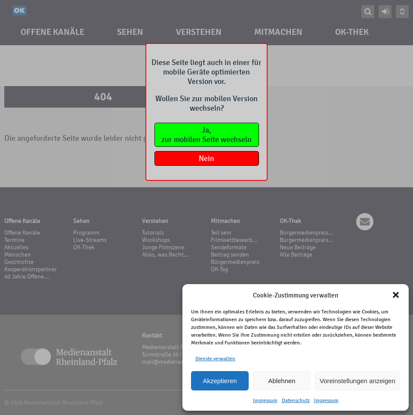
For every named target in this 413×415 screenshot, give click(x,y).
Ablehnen (281, 380)
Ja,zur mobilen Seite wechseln (206, 134)
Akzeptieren (220, 380)
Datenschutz (296, 400)
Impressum (265, 400)
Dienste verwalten (215, 359)
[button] (395, 295)
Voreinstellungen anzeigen (357, 380)
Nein (206, 158)
